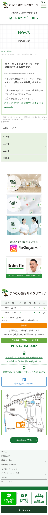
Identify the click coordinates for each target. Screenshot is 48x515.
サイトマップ (6, 482)
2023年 (6, 151)
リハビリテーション (9, 469)
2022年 (6, 158)
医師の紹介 (5, 456)
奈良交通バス (24, 372)
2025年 (6, 136)
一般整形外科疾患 (8, 464)
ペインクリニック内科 (10, 473)
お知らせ (5, 477)
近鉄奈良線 (24, 357)
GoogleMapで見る (23, 440)
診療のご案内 (6, 460)
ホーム (4, 452)
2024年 (6, 144)
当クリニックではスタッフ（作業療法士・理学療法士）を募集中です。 (12, 119)
